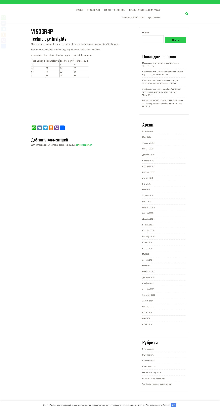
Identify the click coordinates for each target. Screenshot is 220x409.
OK (173, 405)
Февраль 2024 (148, 272)
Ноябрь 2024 (147, 225)
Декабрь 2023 (148, 277)
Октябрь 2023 (148, 289)
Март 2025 (146, 201)
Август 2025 (147, 178)
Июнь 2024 (147, 248)
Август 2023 (147, 301)
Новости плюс (148, 367)
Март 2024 (146, 266)
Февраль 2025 (148, 207)
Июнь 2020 (147, 312)
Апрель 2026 (147, 131)
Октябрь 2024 (148, 231)
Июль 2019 (147, 324)
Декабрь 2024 (148, 219)
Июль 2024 (147, 242)
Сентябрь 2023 (148, 295)
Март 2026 (146, 137)
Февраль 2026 (148, 143)
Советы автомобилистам (132, 17)
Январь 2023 (147, 307)
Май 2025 (146, 190)
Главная (80, 10)
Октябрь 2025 (148, 166)
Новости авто (93, 10)
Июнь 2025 (147, 184)
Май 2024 (146, 254)
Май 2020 (146, 318)
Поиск (145, 32)
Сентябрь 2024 (148, 236)
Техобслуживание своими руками (144, 10)
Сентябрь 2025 (148, 172)
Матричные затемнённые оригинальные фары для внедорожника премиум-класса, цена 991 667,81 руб (162, 103)
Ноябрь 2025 (147, 160)
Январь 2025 (147, 213)
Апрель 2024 (147, 260)
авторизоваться (84, 145)
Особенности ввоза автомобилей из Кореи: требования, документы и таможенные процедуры (161, 92)
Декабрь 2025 (148, 155)
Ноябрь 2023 (147, 283)
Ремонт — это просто (114, 10)
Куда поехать (154, 17)
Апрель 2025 (147, 196)
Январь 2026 (147, 149)
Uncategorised (148, 349)
